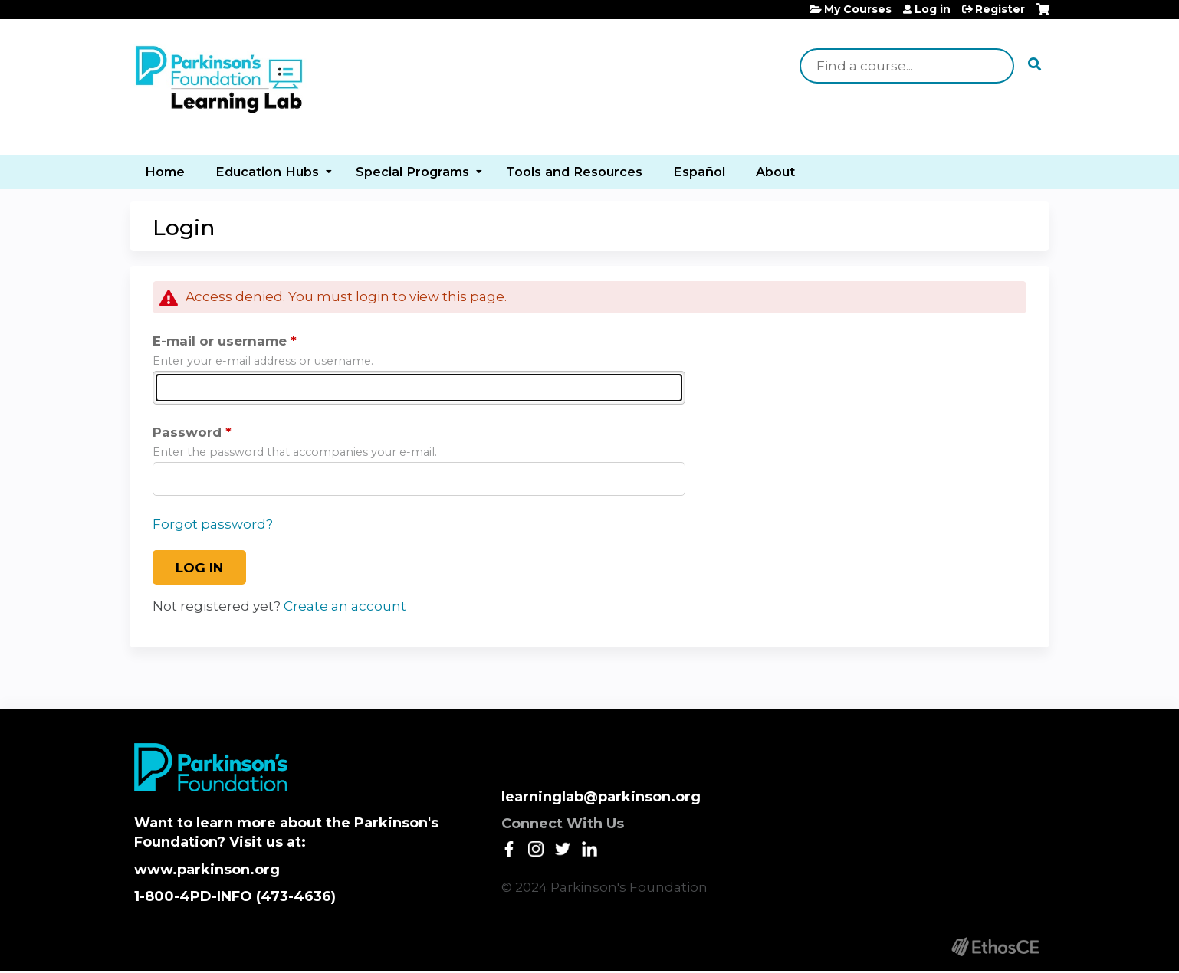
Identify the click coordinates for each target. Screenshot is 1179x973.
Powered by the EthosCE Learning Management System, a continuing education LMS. (995, 946)
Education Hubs (267, 171)
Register (1000, 9)
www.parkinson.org (207, 869)
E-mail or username (220, 341)
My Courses (858, 9)
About (775, 171)
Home (165, 171)
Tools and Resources (574, 171)
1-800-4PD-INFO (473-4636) (235, 896)
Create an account (345, 606)
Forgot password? (213, 524)
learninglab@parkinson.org (601, 796)
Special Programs (412, 171)
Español (699, 171)
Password (187, 432)
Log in (933, 9)
